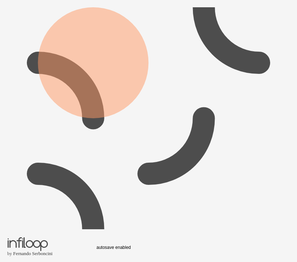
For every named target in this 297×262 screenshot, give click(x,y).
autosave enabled (113, 247)
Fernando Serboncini (33, 253)
